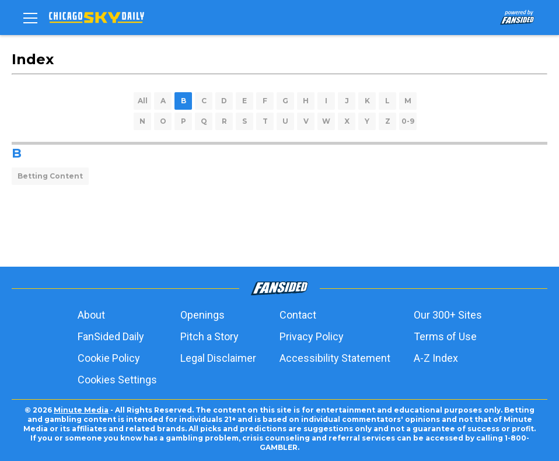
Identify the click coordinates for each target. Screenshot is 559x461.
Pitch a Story (209, 336)
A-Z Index (436, 358)
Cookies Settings (117, 379)
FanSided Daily (111, 336)
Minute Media (81, 410)
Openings (202, 315)
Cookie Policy (109, 358)
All (143, 100)
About (91, 315)
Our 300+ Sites (448, 315)
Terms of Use (445, 336)
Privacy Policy (312, 336)
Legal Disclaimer (218, 358)
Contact (298, 315)
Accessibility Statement (335, 358)
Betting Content (50, 176)
